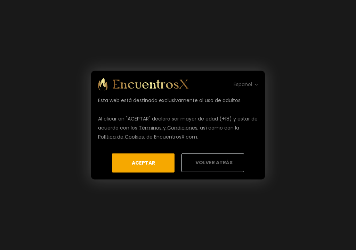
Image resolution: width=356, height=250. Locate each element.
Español (243, 84)
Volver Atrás (214, 162)
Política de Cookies (121, 136)
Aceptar (143, 162)
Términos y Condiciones (168, 127)
